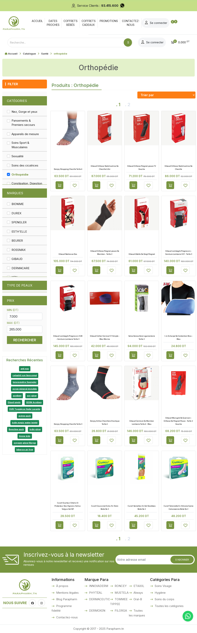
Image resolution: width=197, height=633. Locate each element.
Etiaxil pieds (14, 402)
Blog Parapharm (66, 599)
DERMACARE (20, 268)
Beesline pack (16, 429)
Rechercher (24, 340)
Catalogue (29, 53)
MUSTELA (121, 592)
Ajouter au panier (59, 185)
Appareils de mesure (25, 134)
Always (138, 592)
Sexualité (17, 156)
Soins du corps (164, 599)
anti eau (25, 368)
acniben (17, 395)
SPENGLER (19, 222)
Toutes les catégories (169, 606)
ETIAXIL (138, 586)
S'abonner (182, 559)
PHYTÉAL (95, 592)
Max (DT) (13, 322)
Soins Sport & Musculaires (20, 145)
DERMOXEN (96, 610)
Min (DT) (12, 310)
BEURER (17, 240)
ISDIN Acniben (34, 402)
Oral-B (137, 599)
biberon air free (24, 449)
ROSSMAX (19, 250)
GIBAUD (17, 259)
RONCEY (120, 586)
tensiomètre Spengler (25, 382)
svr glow (32, 395)
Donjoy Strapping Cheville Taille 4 (67, 169)
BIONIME (18, 204)
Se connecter (173, 22)
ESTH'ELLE (19, 231)
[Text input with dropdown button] (66, 42)
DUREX (16, 213)
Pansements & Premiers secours (23, 123)
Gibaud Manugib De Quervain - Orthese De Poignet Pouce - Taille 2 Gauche (178, 421)
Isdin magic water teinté (25, 422)
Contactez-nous (66, 617)
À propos (61, 586)
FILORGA (120, 610)
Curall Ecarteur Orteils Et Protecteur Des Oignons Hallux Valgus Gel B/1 (67, 506)
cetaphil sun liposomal (25, 375)
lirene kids (24, 436)
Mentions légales (67, 592)
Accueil (13, 53)
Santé (44, 53)
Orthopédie (20, 174)
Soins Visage (163, 586)
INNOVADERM (98, 586)
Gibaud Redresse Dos (67, 254)
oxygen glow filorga (25, 442)
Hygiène (160, 592)
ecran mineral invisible (25, 389)
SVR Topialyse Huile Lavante (24, 409)
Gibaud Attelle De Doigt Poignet (141, 254)
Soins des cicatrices (25, 165)
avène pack (24, 415)
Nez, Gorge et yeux (24, 111)
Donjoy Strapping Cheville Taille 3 (67, 424)
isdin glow (35, 429)
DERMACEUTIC (99, 599)
